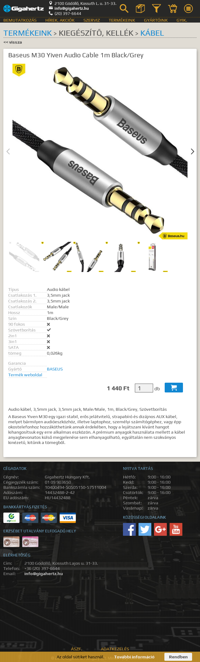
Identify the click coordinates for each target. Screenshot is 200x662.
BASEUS (55, 368)
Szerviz (91, 20)
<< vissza (12, 42)
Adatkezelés (115, 648)
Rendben (178, 656)
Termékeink (122, 20)
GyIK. (182, 20)
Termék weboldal (25, 374)
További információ (134, 656)
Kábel (152, 33)
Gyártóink (156, 20)
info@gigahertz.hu (69, 8)
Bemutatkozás (20, 20)
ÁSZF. (76, 648)
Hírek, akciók (60, 20)
